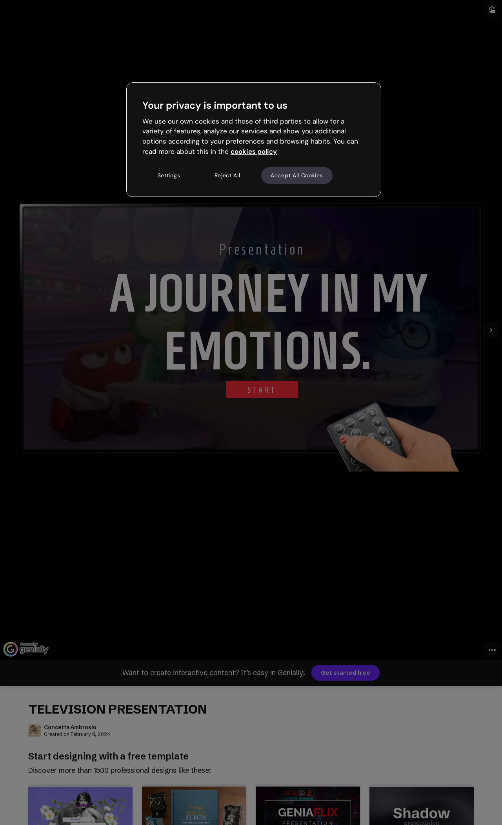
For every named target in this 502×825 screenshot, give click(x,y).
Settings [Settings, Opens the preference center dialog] (169, 175)
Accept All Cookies (297, 175)
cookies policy (254, 151)
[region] (253, 139)
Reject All (227, 175)
